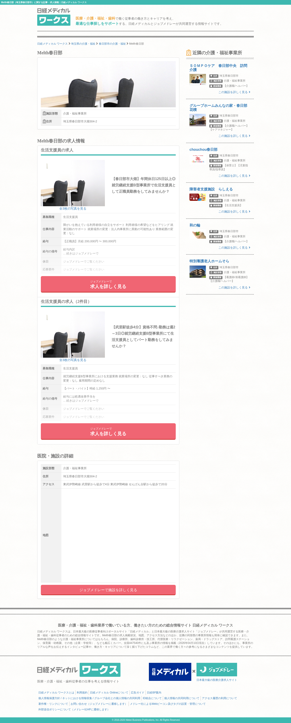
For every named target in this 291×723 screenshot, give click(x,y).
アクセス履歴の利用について (219, 698)
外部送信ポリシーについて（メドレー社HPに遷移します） (74, 709)
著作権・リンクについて (53, 703)
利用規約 (82, 692)
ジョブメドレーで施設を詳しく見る (108, 590)
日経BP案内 (154, 692)
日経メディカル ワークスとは (56, 692)
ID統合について (152, 698)
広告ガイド (137, 692)
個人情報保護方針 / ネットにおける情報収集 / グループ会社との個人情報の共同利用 (89, 698)
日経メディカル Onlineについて (109, 692)
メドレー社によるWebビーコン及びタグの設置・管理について (168, 703)
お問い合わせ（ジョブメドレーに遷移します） (99, 703)
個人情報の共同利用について (181, 698)
